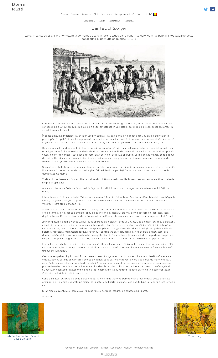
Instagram (82, 347)
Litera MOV (129, 21)
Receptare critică (124, 14)
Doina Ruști (110, 354)
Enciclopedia (89, 21)
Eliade (102, 21)
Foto (139, 14)
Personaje (106, 14)
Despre (75, 14)
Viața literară (115, 21)
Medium (128, 347)
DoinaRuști (18, 6)
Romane (86, 14)
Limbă (151, 14)
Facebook (70, 347)
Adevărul (47, 296)
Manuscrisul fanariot (54, 250)
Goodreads (116, 347)
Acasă (64, 14)
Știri (96, 14)
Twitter (104, 347)
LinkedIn (94, 347)
